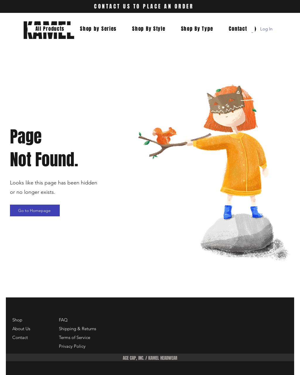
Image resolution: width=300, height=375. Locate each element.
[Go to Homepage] (35, 210)
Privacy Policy (72, 346)
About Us (21, 328)
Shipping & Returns (77, 328)
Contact (20, 337)
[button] (98, 28)
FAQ (63, 320)
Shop (17, 320)
